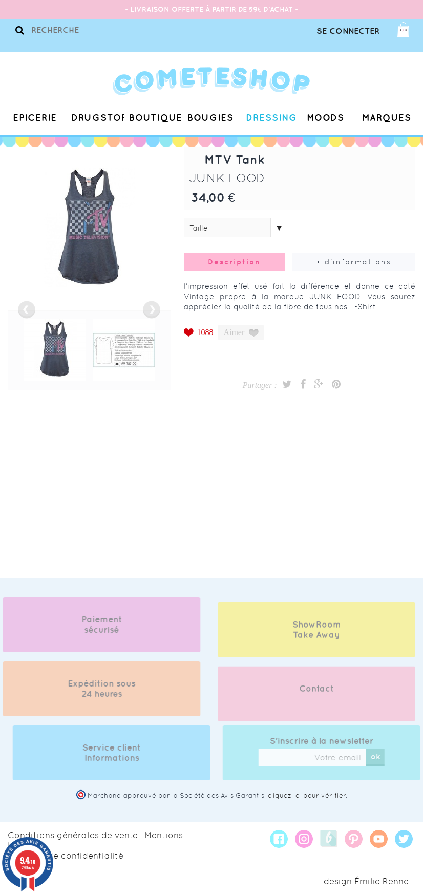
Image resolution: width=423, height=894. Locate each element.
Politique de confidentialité (65, 855)
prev (26, 310)
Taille (198, 228)
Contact (316, 695)
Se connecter (347, 30)
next (151, 310)
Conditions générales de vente (73, 835)
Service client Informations (118, 752)
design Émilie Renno (366, 881)
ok (382, 756)
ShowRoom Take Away (316, 636)
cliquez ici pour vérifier (307, 795)
